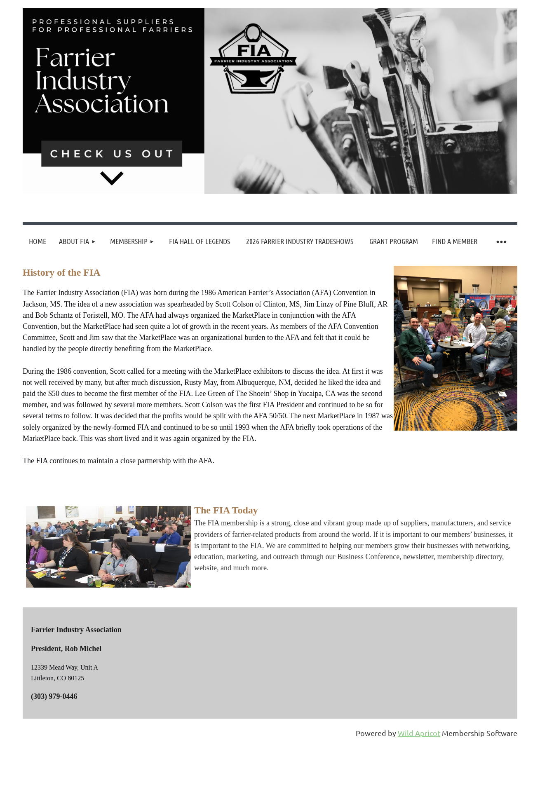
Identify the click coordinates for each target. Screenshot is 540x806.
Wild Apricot (419, 733)
